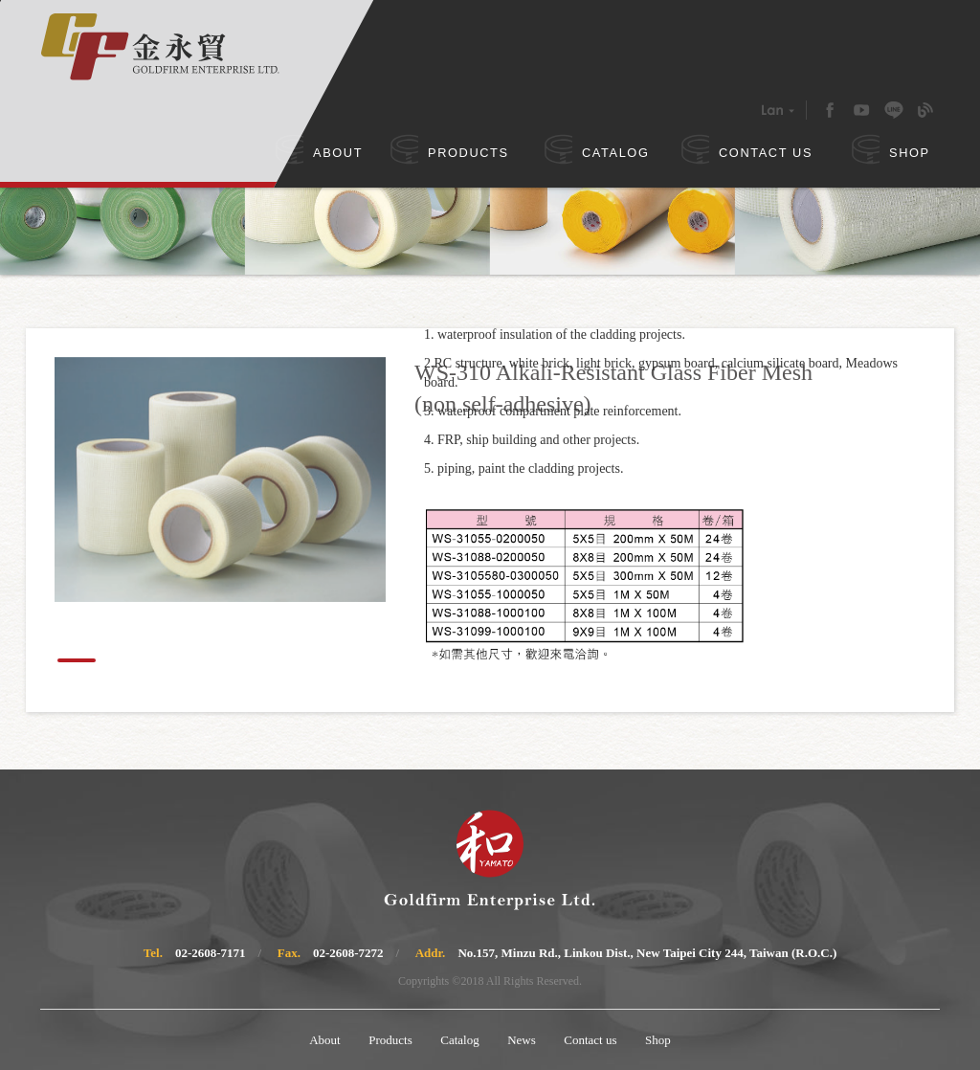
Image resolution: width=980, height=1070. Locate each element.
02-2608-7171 (210, 953)
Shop (658, 1040)
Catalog (459, 1040)
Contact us (590, 1040)
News (521, 1040)
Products (390, 1040)
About (325, 1040)
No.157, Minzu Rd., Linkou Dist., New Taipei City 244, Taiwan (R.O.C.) (646, 953)
